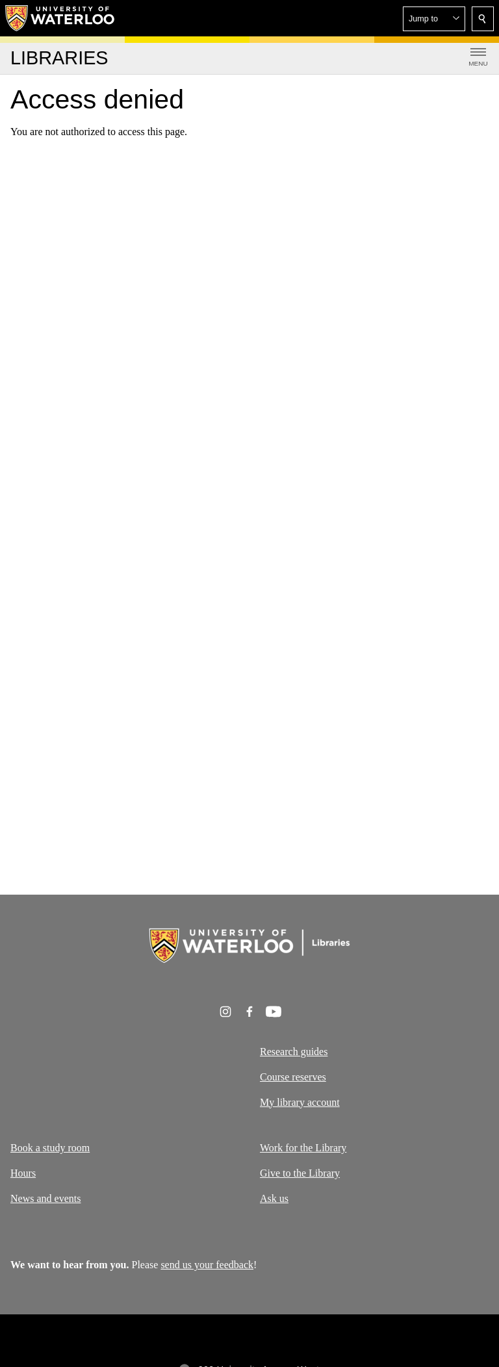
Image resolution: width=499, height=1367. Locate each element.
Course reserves (293, 1076)
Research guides (293, 1051)
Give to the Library (300, 1173)
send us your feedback (206, 1264)
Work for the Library (303, 1147)
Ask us (274, 1198)
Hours (23, 1173)
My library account (300, 1101)
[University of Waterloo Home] (60, 18)
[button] (434, 19)
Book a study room (50, 1147)
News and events (45, 1198)
